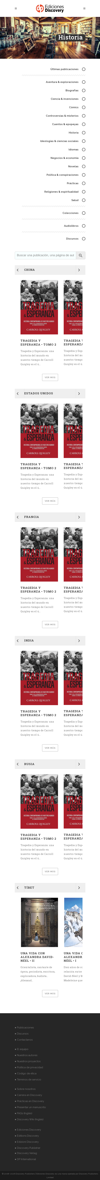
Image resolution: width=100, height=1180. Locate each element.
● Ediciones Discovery (28, 1129)
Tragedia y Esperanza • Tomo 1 (81, 342)
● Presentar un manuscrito (30, 1107)
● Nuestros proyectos (28, 1061)
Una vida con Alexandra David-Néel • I (80, 957)
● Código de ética (25, 1073)
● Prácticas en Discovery (29, 1101)
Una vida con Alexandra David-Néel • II (37, 957)
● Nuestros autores (26, 1055)
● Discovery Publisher (27, 1147)
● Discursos (21, 1033)
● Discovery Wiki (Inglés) (29, 1119)
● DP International (25, 1159)
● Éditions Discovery (27, 1135)
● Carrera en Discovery (28, 1095)
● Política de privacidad (29, 1067)
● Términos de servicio (28, 1079)
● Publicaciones (24, 1027)
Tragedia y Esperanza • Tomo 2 (38, 342)
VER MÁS (50, 377)
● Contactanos (24, 1039)
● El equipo (21, 1049)
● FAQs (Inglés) (23, 1113)
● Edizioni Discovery (27, 1141)
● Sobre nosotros (25, 1089)
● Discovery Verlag (26, 1153)
